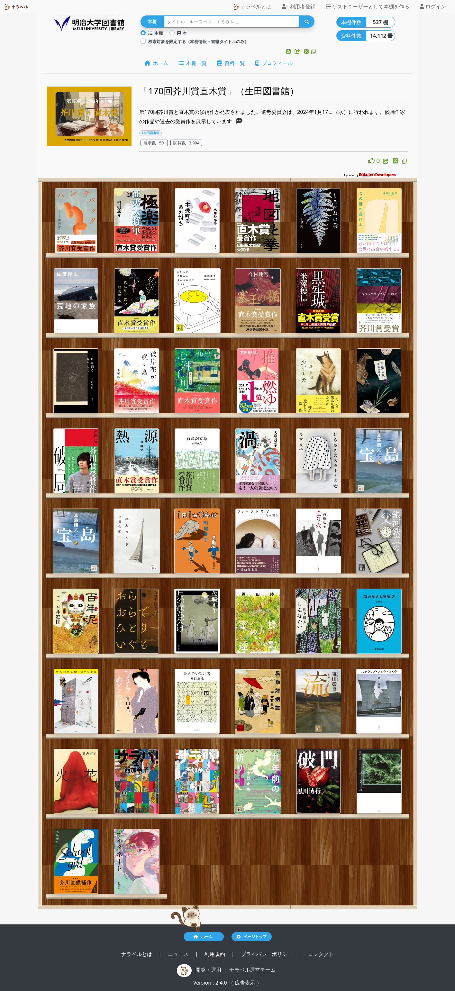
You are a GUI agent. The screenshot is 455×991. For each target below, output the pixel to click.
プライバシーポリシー (267, 954)
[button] (289, 51)
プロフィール (274, 63)
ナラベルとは (252, 6)
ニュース (179, 954)
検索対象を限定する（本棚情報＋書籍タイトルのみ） (198, 41)
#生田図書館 (150, 133)
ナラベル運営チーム (252, 969)
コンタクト (321, 954)
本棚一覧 (192, 63)
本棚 (155, 33)
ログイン (433, 6)
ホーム (156, 63)
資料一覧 (231, 63)
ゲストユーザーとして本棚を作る (367, 6)
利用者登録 (298, 6)
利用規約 (215, 954)
